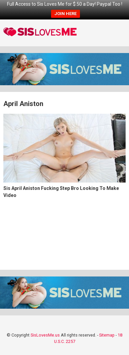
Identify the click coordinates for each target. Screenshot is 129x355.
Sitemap (107, 335)
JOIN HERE (65, 13)
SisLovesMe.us (45, 335)
